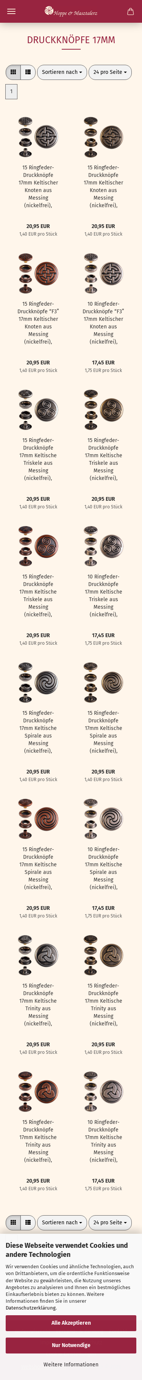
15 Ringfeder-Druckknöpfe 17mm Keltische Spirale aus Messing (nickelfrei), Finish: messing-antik (103, 732)
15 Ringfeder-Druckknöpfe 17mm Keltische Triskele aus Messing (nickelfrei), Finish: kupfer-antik (38, 596)
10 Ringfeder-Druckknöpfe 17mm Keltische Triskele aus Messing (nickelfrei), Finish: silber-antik (103, 596)
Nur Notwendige (71, 1345)
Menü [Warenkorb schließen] (11, 11)
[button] (13, 72)
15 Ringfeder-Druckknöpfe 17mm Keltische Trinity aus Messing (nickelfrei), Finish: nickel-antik (38, 1005)
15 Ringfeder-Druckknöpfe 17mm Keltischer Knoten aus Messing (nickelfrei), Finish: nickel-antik (38, 186)
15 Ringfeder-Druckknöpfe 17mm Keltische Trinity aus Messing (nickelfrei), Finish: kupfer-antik (38, 1141)
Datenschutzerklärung (31, 1308)
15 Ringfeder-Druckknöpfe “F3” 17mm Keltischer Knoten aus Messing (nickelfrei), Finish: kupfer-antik (38, 323)
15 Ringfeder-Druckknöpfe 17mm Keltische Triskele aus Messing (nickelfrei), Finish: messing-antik (103, 459)
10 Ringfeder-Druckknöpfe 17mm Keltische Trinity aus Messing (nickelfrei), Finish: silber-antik (103, 1141)
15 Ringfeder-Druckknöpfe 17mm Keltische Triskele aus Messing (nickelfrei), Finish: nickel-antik (38, 459)
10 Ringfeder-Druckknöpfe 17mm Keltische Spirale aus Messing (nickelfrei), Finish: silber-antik (103, 868)
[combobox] (62, 72)
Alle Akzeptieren (71, 1323)
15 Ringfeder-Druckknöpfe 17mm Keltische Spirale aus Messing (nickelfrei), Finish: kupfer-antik (38, 868)
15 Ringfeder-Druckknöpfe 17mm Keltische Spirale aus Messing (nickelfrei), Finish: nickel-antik (38, 732)
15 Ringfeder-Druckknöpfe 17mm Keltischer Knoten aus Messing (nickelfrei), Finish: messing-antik (103, 186)
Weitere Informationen (71, 1364)
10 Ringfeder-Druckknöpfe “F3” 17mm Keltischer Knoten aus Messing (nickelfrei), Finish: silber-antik (103, 323)
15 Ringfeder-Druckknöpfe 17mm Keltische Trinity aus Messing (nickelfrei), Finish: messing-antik (103, 1005)
